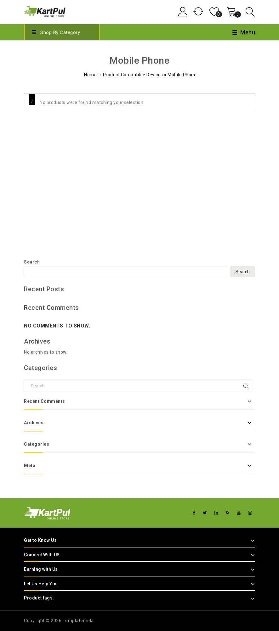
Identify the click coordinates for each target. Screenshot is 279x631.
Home (90, 74)
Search (32, 261)
